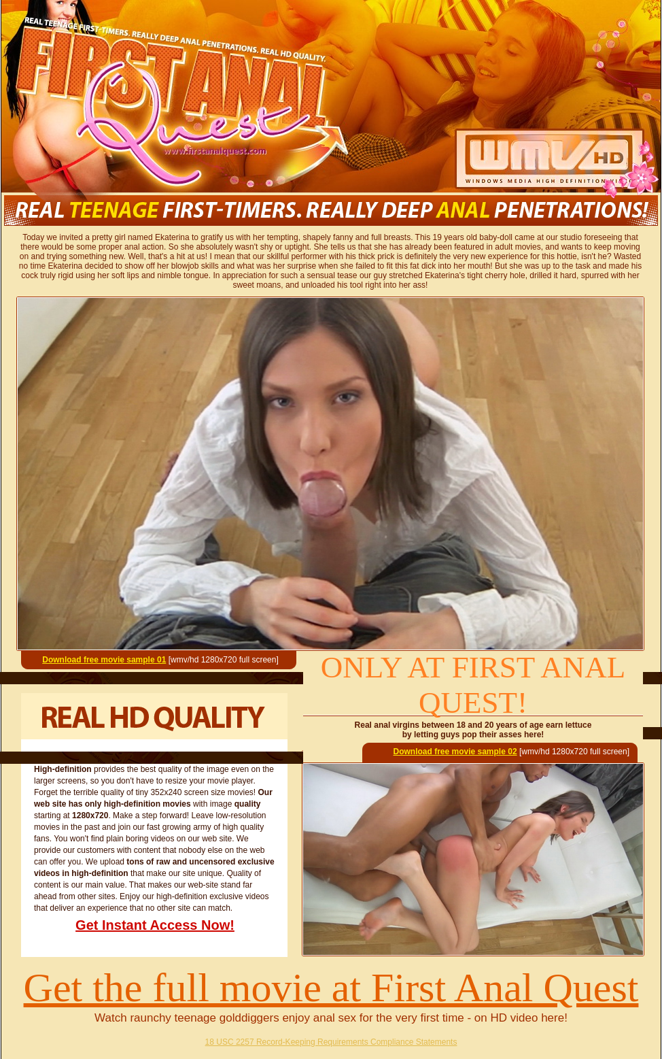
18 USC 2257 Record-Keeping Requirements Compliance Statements (331, 1042)
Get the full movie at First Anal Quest (331, 987)
